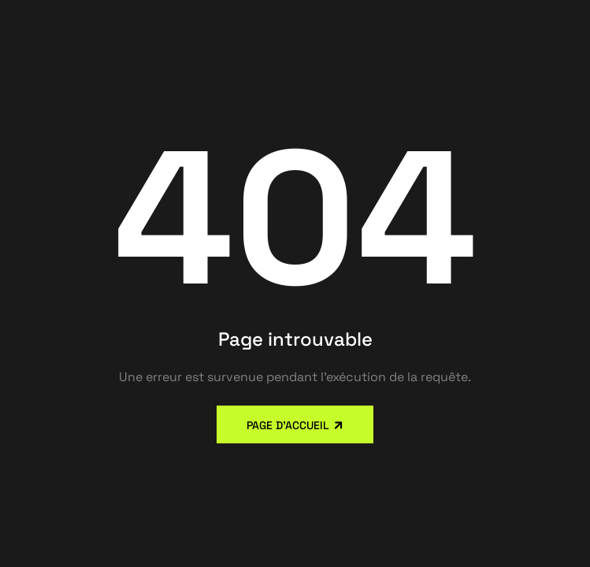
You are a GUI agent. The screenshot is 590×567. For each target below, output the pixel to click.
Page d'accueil (288, 425)
